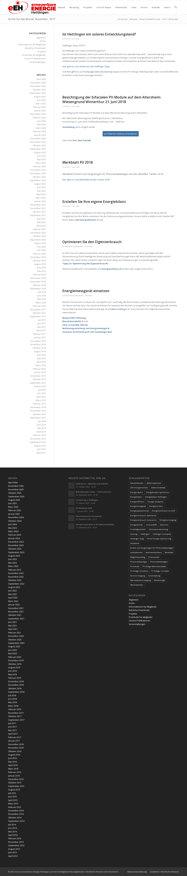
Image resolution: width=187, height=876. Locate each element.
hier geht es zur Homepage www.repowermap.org (91, 71)
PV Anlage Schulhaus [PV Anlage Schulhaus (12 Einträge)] (139, 571)
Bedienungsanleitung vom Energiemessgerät (85, 328)
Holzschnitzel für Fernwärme (89, 516)
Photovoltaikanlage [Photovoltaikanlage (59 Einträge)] (138, 561)
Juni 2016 (41, 354)
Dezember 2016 (38, 340)
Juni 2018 (41, 295)
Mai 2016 (41, 358)
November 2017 (38, 309)
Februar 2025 (39, 107)
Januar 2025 (40, 110)
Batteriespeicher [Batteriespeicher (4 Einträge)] (154, 483)
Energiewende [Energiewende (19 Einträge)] (136, 524)
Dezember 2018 (38, 278)
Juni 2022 (41, 187)
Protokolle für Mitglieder (34, 55)
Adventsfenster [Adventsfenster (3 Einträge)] (137, 483)
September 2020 (38, 239)
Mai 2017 (41, 326)
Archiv (67, 39)
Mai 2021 (41, 222)
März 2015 (41, 400)
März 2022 (41, 197)
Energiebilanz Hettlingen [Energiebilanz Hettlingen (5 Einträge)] (156, 497)
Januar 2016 (40, 372)
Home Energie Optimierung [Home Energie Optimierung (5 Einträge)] (159, 538)
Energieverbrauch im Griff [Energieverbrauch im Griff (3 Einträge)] (163, 510)
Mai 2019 (41, 271)
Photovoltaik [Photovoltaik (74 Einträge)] (153, 557)
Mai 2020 (41, 250)
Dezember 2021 (38, 204)
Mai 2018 (41, 298)
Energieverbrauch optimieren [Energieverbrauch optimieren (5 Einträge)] (143, 515)
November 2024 (38, 114)
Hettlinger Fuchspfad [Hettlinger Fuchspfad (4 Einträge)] (162, 534)
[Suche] (175, 7)
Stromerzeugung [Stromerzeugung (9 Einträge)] (137, 575)
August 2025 (40, 96)
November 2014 (38, 410)
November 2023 (38, 142)
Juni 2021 (41, 218)
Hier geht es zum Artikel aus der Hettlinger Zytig (85, 66)
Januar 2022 (40, 201)
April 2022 (41, 194)
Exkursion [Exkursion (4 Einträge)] (164, 524)
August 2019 (40, 264)
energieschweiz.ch (111, 268)
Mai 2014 (41, 428)
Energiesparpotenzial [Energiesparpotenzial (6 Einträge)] (139, 510)
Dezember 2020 (38, 232)
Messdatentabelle (71, 321)
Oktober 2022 (39, 176)
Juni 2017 (41, 323)
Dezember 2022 (38, 169)
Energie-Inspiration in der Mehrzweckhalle (95, 524)
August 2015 (40, 386)
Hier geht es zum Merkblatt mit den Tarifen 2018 (85, 179)
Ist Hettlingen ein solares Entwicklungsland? (99, 34)
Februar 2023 (39, 166)
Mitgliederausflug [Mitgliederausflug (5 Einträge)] (137, 557)
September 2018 (38, 288)
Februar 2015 (39, 403)
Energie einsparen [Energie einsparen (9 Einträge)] (156, 501)
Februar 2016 (39, 368)
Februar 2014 (39, 435)
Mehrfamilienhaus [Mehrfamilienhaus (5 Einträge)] (154, 552)
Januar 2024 (40, 135)
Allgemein (41, 37)
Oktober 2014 (39, 414)
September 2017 (38, 316)
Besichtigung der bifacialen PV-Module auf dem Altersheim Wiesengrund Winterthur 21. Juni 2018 (111, 99)
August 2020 (40, 243)
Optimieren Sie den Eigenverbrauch (92, 242)
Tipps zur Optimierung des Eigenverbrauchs (85, 263)
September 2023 (38, 148)
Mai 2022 (41, 190)
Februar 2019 (39, 274)
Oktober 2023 (39, 145)
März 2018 (41, 302)
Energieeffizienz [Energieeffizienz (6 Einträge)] (137, 501)
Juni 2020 (41, 246)
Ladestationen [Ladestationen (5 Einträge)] (136, 552)
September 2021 (38, 215)
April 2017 (41, 330)
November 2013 (38, 438)
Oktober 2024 (39, 117)
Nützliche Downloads (73, 246)
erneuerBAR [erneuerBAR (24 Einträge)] (151, 524)
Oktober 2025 (39, 89)
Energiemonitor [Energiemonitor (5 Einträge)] (156, 506)
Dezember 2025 (38, 82)
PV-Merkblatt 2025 (84, 508)
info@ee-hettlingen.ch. (119, 309)
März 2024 (41, 128)
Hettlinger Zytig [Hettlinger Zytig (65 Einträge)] (137, 538)
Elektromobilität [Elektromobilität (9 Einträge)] (158, 487)
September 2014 (38, 417)
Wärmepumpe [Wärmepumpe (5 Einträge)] (136, 585)
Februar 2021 (39, 229)
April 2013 (41, 452)
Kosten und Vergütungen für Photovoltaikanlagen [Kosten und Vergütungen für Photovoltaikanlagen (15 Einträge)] (151, 548)
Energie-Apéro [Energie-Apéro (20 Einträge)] (136, 492)
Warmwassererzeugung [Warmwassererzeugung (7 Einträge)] (140, 580)
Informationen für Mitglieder (32, 44)
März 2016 (41, 365)
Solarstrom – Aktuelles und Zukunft (92, 483)
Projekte (42, 51)
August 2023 (40, 152)
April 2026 (41, 79)
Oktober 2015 (39, 379)
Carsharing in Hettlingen (87, 500)
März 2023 (41, 162)
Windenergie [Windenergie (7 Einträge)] (159, 580)
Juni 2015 (41, 393)
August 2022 (40, 183)
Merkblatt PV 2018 (77, 162)
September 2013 (38, 442)
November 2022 (38, 173)
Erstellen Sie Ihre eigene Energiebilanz (94, 201)
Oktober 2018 (39, 285)
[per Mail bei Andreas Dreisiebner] (121, 133)
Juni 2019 (41, 267)
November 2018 (38, 281)
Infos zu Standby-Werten (75, 324)
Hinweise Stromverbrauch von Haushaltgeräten (87, 331)
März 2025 (41, 103)
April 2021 (41, 225)
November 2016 (38, 344)
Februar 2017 (39, 333)
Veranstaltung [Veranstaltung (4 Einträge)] (154, 575)
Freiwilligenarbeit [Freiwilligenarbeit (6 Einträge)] (138, 529)
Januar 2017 (40, 337)
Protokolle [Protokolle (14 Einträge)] (134, 566)
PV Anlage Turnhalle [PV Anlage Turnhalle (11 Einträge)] (160, 571)
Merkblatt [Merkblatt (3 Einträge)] (169, 552)
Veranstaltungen (37, 62)
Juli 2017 (42, 319)
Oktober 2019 (39, 260)
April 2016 (41, 361)
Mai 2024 (41, 124)
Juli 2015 (42, 389)
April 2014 (41, 431)
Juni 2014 (41, 424)
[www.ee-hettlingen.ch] (32, 7)
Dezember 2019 (38, 257)
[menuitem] (61, 7)
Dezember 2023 (38, 138)
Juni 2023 (41, 155)
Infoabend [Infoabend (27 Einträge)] (134, 543)
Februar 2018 (39, 305)
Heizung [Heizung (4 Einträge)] (133, 534)
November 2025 (38, 86)
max (77, 39)
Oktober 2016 (39, 347)
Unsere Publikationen (35, 58)
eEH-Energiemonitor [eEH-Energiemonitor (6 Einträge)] (139, 487)
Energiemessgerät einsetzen (85, 291)
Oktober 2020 (39, 236)
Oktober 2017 (39, 312)
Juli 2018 (42, 291)
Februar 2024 (39, 131)
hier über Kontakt (82, 140)
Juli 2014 (42, 421)
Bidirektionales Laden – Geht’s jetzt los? (93, 492)
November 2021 (38, 208)
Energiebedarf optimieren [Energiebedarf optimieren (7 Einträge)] (157, 492)
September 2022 (38, 180)
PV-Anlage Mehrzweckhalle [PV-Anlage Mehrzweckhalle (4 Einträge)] (154, 566)
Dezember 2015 (38, 375)
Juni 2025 (41, 100)
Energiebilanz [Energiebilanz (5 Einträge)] (136, 497)
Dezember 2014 (38, 407)
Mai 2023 (41, 159)
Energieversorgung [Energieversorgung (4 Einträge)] (168, 520)
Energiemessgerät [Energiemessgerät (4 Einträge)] (138, 506)
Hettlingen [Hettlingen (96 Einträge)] (145, 534)
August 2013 (40, 445)
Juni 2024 (41, 121)
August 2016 (40, 351)
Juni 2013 (41, 449)
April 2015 (41, 396)
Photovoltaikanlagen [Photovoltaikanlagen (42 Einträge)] (159, 561)
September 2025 (38, 93)
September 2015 (38, 382)
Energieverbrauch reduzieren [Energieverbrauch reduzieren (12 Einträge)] (143, 520)
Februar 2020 (39, 253)
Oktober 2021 (39, 211)
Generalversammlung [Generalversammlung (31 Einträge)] (158, 529)
